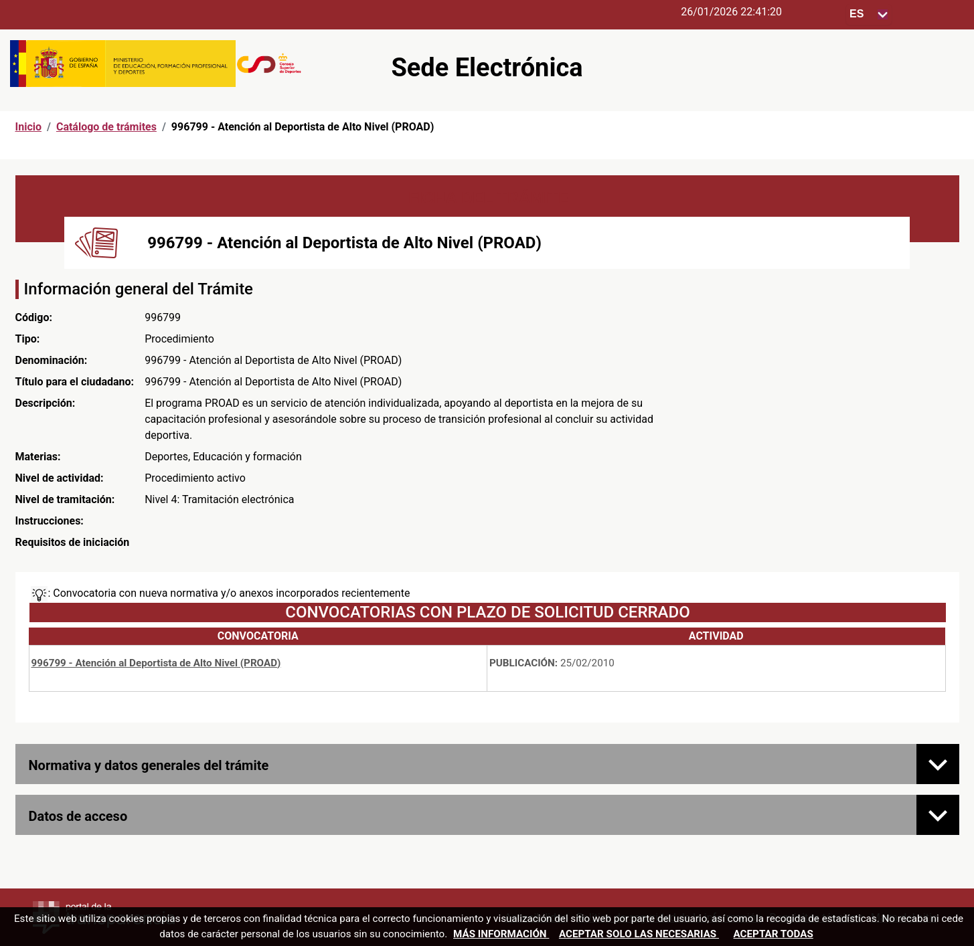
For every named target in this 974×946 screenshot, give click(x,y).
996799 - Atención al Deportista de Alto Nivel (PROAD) (156, 663)
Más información (501, 934)
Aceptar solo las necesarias (639, 934)
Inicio (28, 126)
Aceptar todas (773, 934)
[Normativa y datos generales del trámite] (937, 764)
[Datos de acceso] (937, 815)
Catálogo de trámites (106, 126)
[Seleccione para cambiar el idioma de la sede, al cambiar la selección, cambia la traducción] (869, 14)
